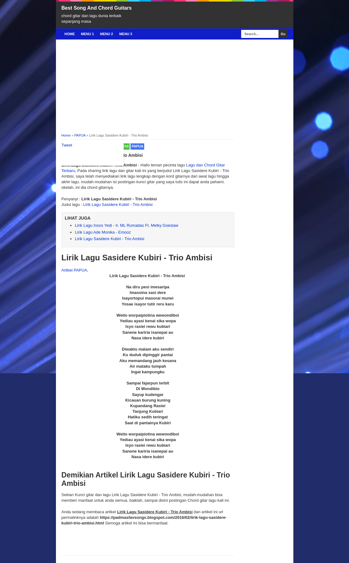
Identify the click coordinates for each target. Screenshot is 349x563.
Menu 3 (125, 34)
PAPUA (137, 146)
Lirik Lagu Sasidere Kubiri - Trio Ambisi (118, 204)
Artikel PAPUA (74, 270)
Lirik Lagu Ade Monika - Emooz (103, 232)
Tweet (67, 145)
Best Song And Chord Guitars (97, 8)
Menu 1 (87, 34)
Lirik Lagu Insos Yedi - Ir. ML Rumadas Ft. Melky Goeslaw (126, 225)
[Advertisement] (175, 85)
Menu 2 (106, 34)
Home (70, 34)
